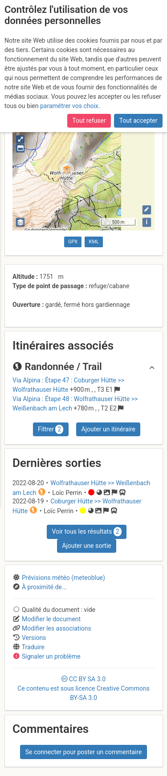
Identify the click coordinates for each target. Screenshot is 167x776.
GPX (72, 242)
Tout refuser (89, 120)
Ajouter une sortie (86, 545)
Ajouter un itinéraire (108, 429)
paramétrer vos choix (69, 105)
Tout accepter (138, 120)
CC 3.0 (83, 688)
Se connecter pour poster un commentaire (83, 752)
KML (94, 242)
